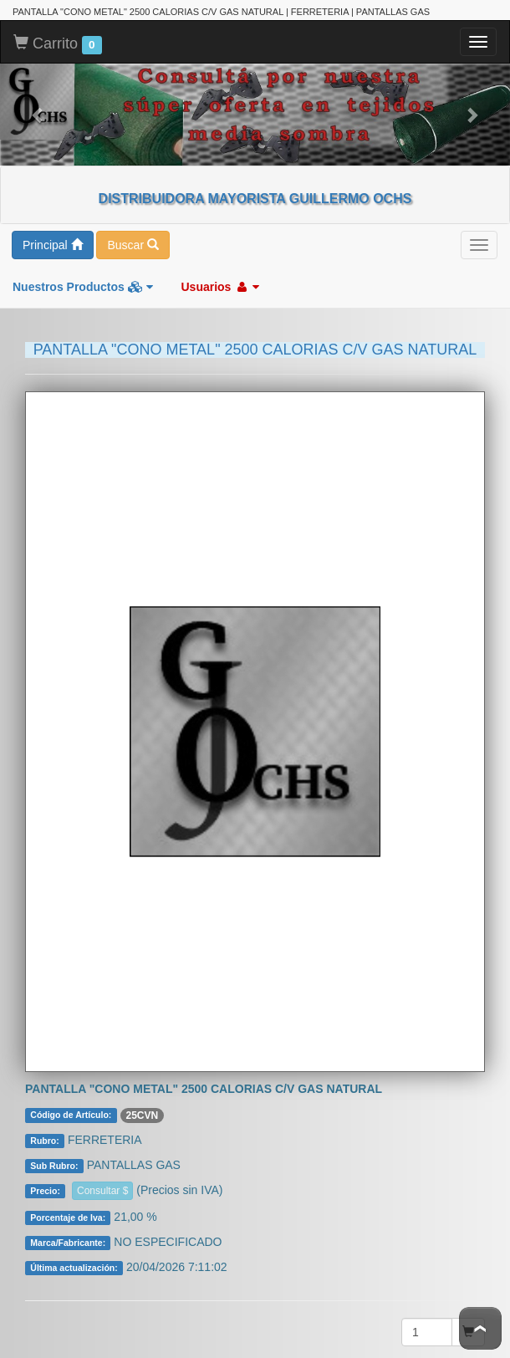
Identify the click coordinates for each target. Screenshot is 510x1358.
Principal (53, 228)
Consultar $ (102, 1174)
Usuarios (220, 270)
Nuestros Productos (83, 270)
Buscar (132, 228)
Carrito (57, 28)
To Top (480, 1328)
